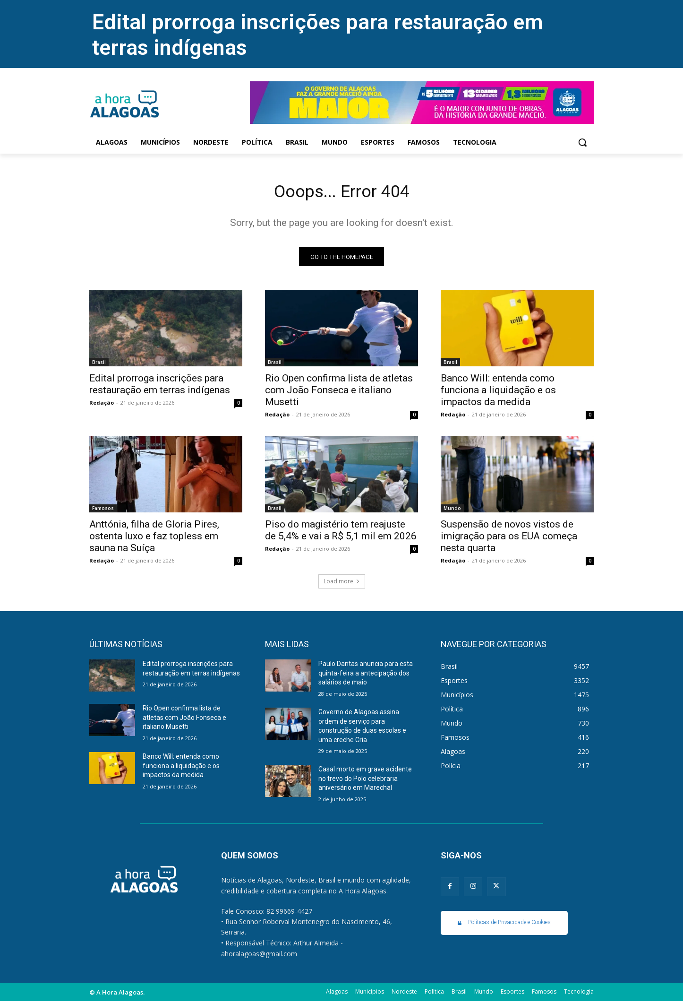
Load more (342, 584)
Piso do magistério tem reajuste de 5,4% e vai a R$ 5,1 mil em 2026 (341, 533)
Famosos (103, 511)
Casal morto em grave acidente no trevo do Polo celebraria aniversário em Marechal (365, 781)
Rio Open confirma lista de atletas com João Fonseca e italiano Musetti (339, 392)
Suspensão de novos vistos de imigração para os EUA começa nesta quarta (509, 538)
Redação (101, 405)
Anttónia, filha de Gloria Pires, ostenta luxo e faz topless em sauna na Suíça (154, 538)
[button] (582, 142)
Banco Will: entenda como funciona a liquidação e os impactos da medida (498, 392)
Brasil (99, 365)
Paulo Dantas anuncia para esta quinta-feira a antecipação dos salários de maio (365, 676)
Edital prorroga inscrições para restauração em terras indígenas (159, 386)
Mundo (452, 511)
